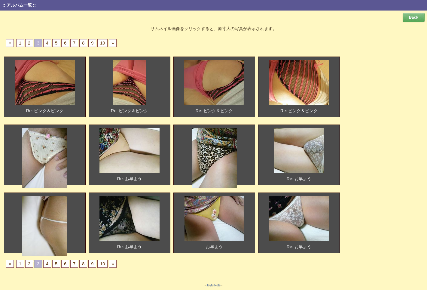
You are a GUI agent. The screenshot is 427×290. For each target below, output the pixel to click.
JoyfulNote (213, 285)
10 (102, 43)
